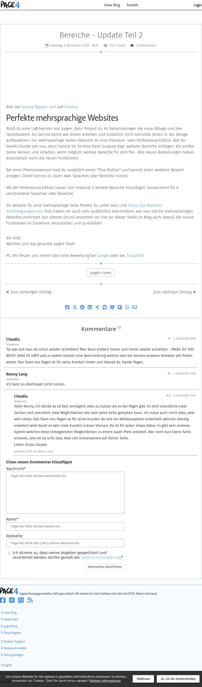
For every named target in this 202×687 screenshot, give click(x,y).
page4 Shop (9, 626)
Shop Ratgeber (10, 633)
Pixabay (71, 106)
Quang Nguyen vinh (39, 106)
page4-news (100, 272)
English (6, 665)
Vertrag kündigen (11, 655)
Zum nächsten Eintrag (174, 292)
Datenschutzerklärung (101, 557)
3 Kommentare (146, 45)
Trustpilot (134, 255)
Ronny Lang (16, 374)
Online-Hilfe (9, 619)
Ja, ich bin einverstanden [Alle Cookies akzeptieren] (178, 678)
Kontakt (132, 5)
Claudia (13, 339)
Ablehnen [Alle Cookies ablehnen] (143, 678)
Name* (12, 519)
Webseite (14, 536)
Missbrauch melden (13, 648)
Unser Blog (112, 5)
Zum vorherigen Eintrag (28, 292)
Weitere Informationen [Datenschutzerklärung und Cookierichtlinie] (105, 680)
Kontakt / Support (12, 641)
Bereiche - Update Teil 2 (101, 35)
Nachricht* (16, 468)
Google (103, 255)
